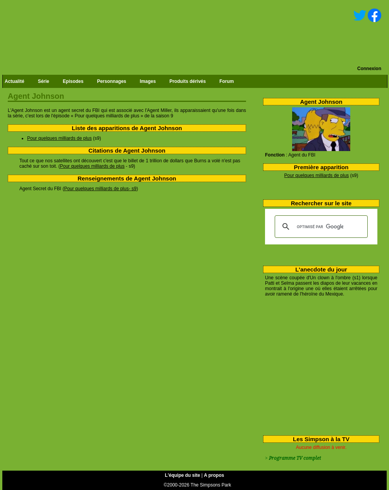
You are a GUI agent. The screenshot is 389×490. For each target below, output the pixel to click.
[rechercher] (320, 226)
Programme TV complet (295, 458)
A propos (214, 475)
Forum (226, 81)
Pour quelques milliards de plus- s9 (100, 188)
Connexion (369, 68)
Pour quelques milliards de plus (316, 175)
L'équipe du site (182, 475)
